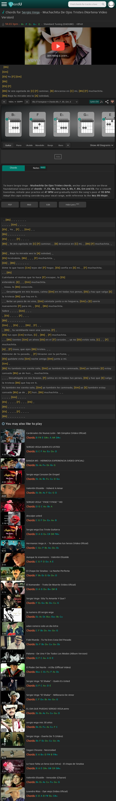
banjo (50, 145)
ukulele (29, 145)
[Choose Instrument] (68, 145)
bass (61, 145)
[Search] (103, 4)
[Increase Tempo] (27, 102)
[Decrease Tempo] (4, 102)
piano (18, 145)
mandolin (39, 145)
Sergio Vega (31, 12)
